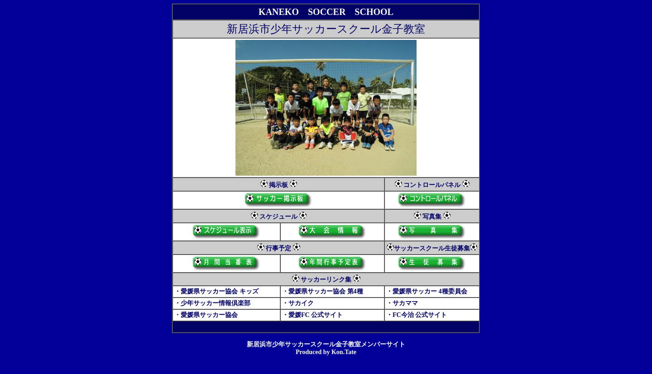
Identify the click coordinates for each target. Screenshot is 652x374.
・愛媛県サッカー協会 (206, 315)
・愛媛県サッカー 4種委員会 (426, 291)
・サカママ (402, 303)
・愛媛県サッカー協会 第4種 (322, 291)
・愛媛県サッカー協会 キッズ (216, 291)
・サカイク (298, 303)
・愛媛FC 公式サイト (312, 315)
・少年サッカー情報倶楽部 (212, 303)
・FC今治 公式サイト (416, 315)
